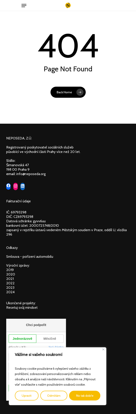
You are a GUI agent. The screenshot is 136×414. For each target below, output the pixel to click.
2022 (10, 283)
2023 (10, 287)
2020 (10, 274)
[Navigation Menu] (23, 5)
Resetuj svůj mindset (22, 307)
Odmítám (53, 396)
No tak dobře (84, 396)
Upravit (26, 396)
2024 (10, 292)
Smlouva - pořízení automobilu (29, 256)
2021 (10, 279)
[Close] (103, 349)
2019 (10, 270)
